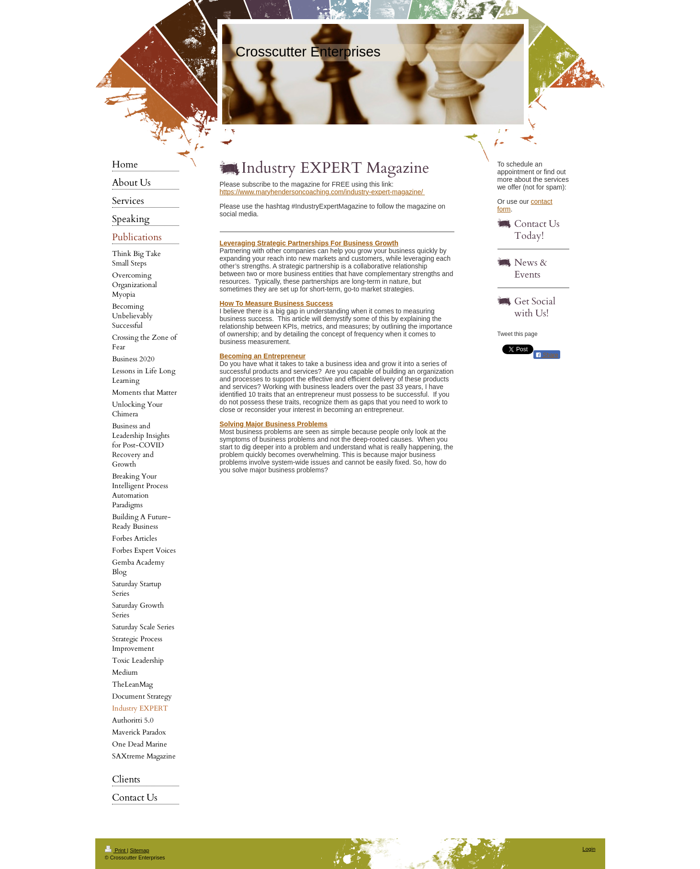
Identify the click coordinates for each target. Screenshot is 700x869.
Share (546, 355)
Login (589, 849)
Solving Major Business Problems (274, 424)
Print (116, 850)
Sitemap (139, 850)
